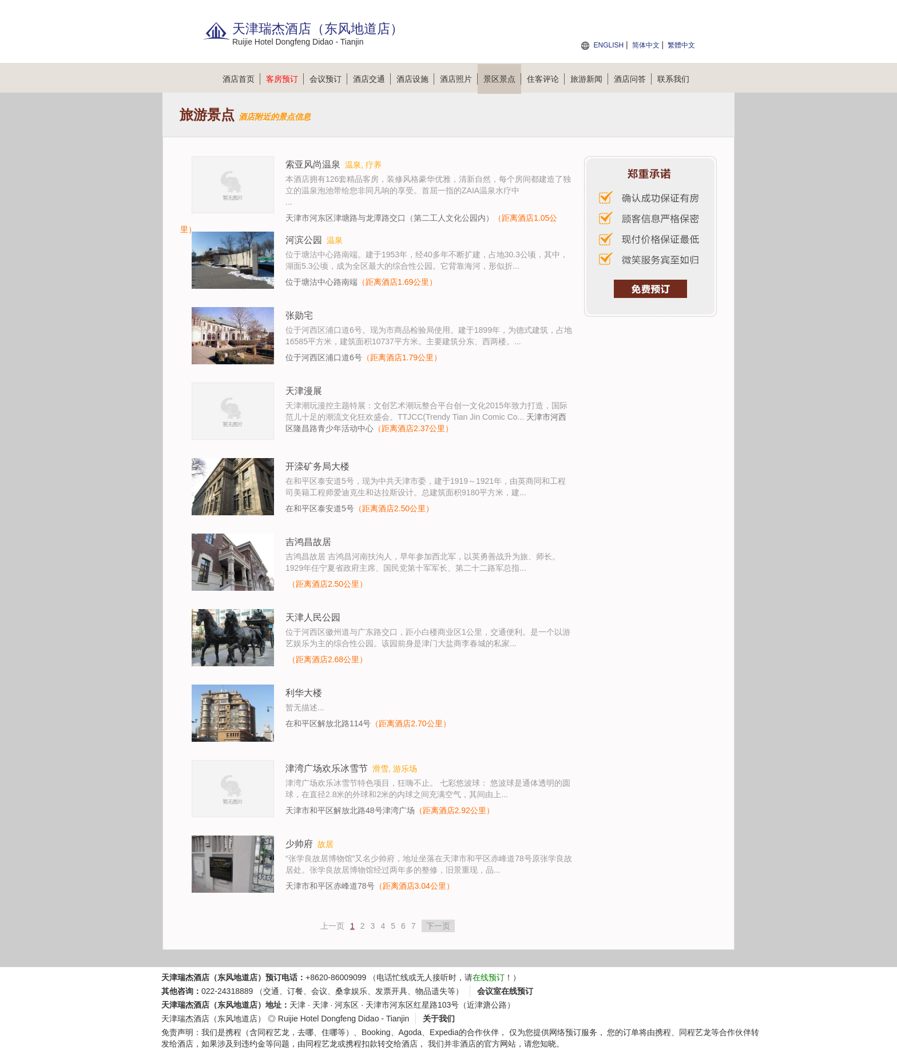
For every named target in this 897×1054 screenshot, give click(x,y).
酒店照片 (459, 79)
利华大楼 (303, 693)
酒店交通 (372, 79)
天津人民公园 (312, 617)
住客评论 (546, 79)
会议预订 (328, 79)
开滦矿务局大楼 (317, 466)
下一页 (438, 925)
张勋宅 (299, 315)
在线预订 (489, 977)
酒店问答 (633, 79)
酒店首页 (241, 79)
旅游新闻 (589, 79)
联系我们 (673, 78)
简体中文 (646, 45)
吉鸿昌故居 (308, 542)
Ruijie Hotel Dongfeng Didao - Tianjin (344, 1018)
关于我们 (439, 1018)
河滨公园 (303, 240)
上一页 (332, 925)
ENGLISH (608, 45)
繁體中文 (681, 45)
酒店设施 (415, 79)
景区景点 (502, 79)
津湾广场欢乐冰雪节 (326, 768)
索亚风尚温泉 (312, 164)
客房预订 (285, 79)
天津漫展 (303, 391)
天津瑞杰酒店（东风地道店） (213, 1018)
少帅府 (299, 844)
